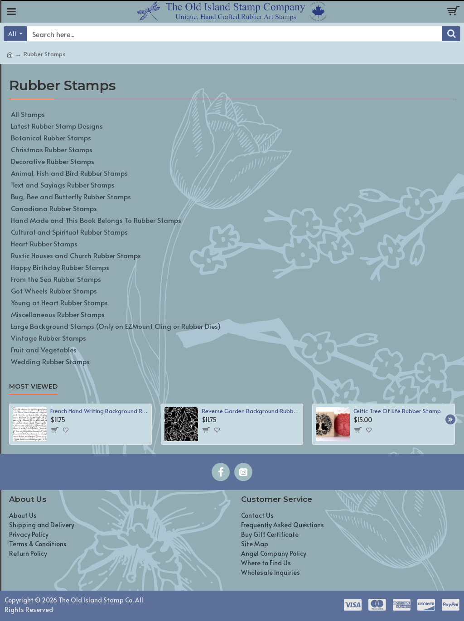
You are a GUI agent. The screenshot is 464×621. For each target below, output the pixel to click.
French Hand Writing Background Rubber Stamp (99, 411)
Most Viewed (33, 386)
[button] (450, 419)
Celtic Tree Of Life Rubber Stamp (397, 411)
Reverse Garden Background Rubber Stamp (251, 411)
